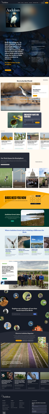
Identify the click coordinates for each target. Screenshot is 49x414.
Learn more (35, 95)
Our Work (19, 2)
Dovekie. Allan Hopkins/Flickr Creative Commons (46, 322)
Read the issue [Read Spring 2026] (25, 340)
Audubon (4, 2)
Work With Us (12, 402)
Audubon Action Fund (5, 409)
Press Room (12, 405)
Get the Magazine (18, 340)
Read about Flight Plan (38, 161)
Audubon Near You (21, 402)
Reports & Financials (5, 408)
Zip (32, 408)
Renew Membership (21, 407)
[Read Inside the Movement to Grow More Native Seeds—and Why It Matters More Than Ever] (24, 355)
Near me (43, 2)
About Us (22, 2)
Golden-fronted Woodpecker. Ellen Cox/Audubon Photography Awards (16, 327)
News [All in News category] (2, 148)
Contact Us (12, 406)
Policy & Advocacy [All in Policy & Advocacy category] (43, 148)
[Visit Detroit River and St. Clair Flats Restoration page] (11, 247)
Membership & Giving (35, 2)
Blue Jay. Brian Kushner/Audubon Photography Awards (7, 325)
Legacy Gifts (20, 406)
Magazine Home (30, 340)
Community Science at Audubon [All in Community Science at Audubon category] (19, 148)
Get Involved (30, 2)
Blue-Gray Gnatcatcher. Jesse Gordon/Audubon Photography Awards (43, 302)
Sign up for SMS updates (14, 407)
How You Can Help (8, 70)
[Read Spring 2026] (42, 342)
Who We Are (4, 402)
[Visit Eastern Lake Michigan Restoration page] (24, 247)
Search (39, 2)
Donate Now (20, 405)
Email (33, 405)
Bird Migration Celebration (37, 90)
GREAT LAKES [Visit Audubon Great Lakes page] (4, 263)
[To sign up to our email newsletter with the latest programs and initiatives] (28, 122)
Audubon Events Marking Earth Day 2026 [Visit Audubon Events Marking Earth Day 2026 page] (7, 141)
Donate (47, 2)
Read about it (4, 278)
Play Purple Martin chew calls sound (16, 283)
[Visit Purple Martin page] (9, 282)
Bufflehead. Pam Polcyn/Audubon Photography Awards (30, 323)
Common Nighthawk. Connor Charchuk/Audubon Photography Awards (40, 295)
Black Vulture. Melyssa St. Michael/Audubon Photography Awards (5, 311)
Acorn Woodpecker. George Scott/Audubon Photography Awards (27, 296)
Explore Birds (26, 2)
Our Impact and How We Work (5, 164)
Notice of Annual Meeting (5, 407)
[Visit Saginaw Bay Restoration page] (37, 247)
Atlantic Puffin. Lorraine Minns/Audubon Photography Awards (16, 295)
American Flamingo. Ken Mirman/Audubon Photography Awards (37, 330)
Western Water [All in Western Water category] (30, 148)
